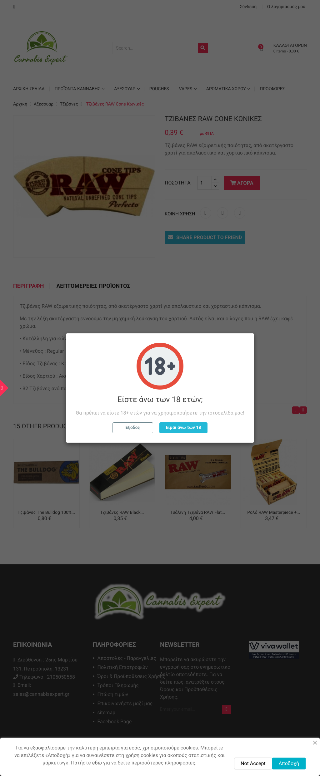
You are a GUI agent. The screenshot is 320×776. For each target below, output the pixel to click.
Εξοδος (133, 427)
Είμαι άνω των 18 (183, 427)
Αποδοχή (289, 763)
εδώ (97, 763)
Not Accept (253, 763)
